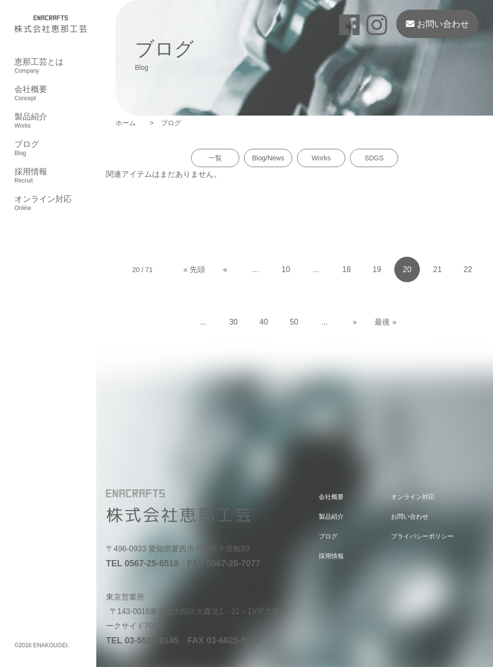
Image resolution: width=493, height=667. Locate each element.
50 (294, 322)
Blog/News (268, 158)
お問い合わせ (437, 24)
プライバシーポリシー (422, 536)
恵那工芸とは (39, 66)
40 (263, 322)
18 (346, 269)
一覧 (215, 158)
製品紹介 (30, 121)
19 (377, 269)
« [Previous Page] (225, 269)
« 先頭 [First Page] (194, 269)
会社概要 (30, 93)
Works (320, 158)
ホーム (129, 123)
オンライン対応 (43, 203)
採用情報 (30, 176)
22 (468, 269)
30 (233, 322)
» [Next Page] (354, 322)
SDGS (374, 158)
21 (437, 269)
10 (286, 269)
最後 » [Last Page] (385, 322)
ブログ (26, 148)
